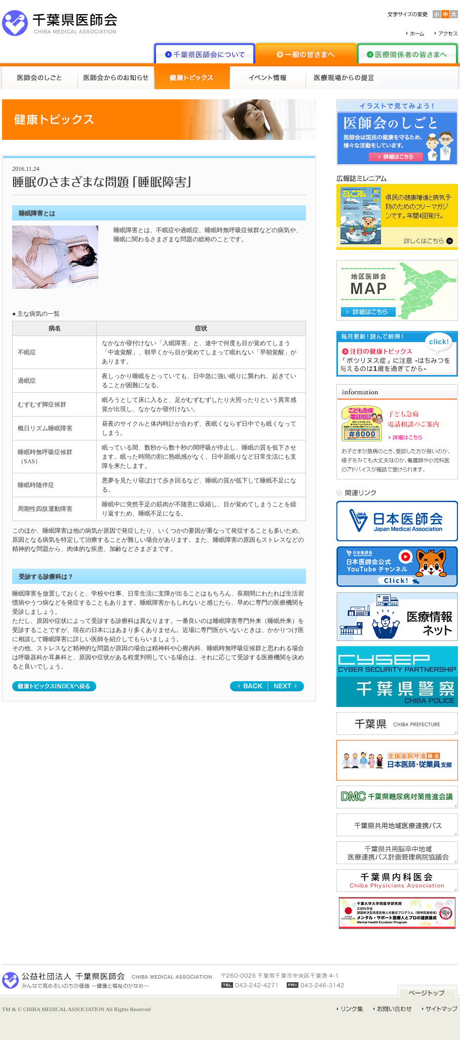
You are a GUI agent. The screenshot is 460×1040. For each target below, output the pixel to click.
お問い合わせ (392, 1009)
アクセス (446, 33)
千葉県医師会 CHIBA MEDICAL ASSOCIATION (60, 23)
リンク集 (350, 1009)
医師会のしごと (40, 77)
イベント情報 (268, 77)
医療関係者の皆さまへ (407, 53)
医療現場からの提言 (344, 77)
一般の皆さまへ (306, 53)
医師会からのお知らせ (116, 77)
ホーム (415, 33)
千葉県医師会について (204, 53)
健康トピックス (192, 77)
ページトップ (427, 990)
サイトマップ (440, 1009)
